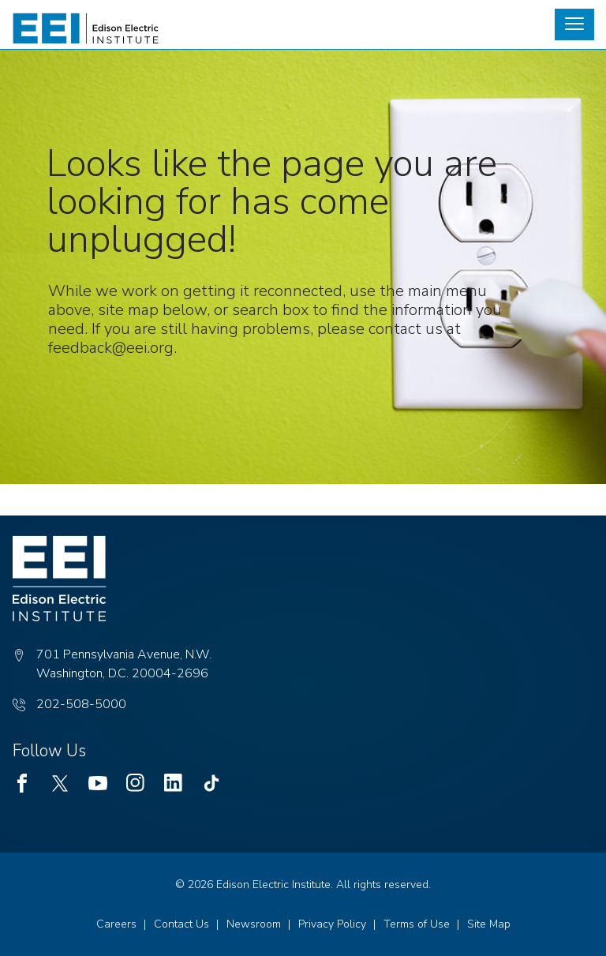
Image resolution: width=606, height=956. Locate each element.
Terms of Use (416, 924)
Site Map (489, 924)
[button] (574, 24)
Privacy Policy (332, 924)
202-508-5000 (81, 704)
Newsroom (253, 924)
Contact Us (181, 924)
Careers (116, 924)
